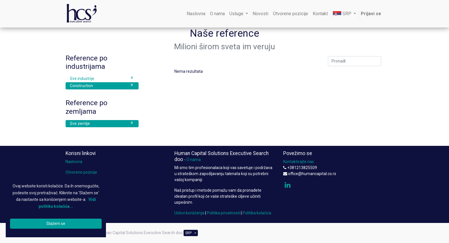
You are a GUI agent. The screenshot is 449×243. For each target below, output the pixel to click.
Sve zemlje (102, 123)
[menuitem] (196, 13)
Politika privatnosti (223, 213)
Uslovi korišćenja (189, 213)
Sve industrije (102, 78)
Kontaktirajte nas (298, 161)
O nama (193, 159)
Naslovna (74, 161)
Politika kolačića (257, 213)
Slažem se (55, 223)
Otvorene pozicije (81, 172)
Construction (102, 85)
